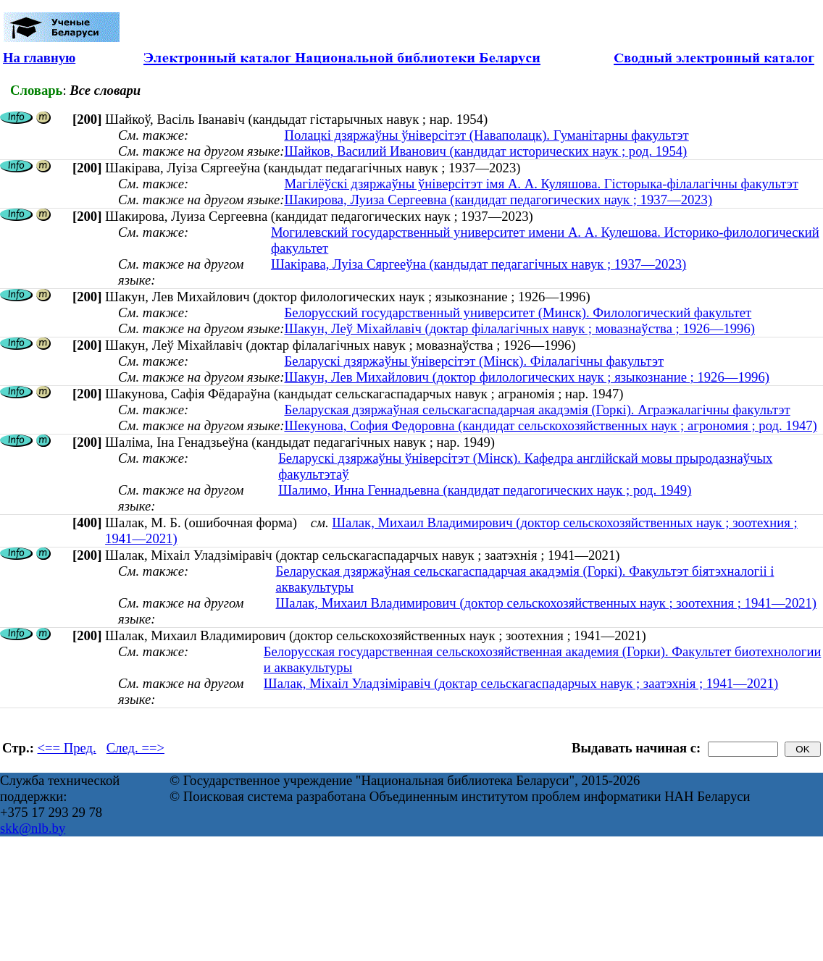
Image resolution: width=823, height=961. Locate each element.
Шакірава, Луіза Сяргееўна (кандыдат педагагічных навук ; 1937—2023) (478, 264)
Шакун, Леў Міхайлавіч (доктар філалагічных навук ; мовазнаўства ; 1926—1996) (519, 328)
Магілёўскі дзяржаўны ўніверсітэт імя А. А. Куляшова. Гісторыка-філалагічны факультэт (541, 183)
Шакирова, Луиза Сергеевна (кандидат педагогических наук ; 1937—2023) (498, 199)
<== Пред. (67, 747)
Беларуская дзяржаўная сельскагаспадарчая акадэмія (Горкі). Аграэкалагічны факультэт (537, 409)
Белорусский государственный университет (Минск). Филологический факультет (517, 312)
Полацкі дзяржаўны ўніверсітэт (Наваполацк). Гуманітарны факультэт (486, 135)
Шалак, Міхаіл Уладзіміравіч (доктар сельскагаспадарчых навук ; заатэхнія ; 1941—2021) (521, 683)
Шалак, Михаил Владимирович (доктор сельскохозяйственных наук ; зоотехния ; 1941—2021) (545, 602)
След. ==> (135, 747)
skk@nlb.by (32, 828)
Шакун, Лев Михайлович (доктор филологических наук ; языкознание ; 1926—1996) (526, 377)
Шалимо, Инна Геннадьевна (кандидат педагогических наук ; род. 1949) (484, 490)
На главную (39, 57)
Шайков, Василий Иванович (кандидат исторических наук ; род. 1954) (485, 151)
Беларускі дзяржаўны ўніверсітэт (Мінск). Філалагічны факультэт (474, 361)
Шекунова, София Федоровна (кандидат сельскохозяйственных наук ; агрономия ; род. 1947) (550, 425)
